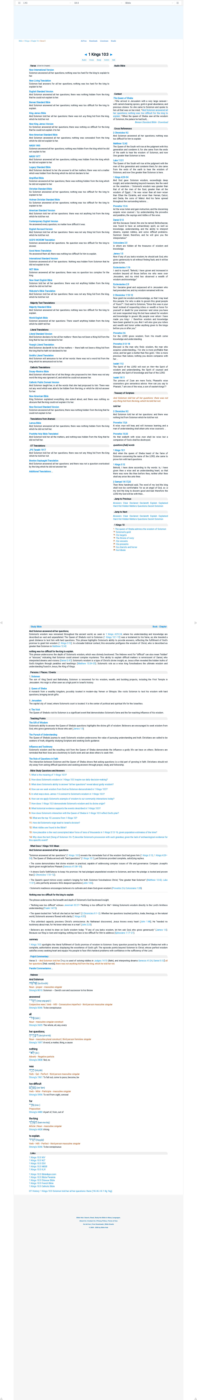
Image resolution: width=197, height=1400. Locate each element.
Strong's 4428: (36, 1129)
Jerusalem (36, 700)
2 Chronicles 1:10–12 (44, 874)
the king (161, 113)
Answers (117, 503)
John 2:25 (86, 924)
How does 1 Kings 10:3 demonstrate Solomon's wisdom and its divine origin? (68, 803)
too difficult (146, 113)
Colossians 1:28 (133, 888)
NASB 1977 (34, 156)
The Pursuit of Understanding (43, 734)
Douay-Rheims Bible (39, 371)
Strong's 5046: (36, 1007)
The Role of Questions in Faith (43, 759)
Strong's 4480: (36, 1112)
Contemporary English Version (43, 221)
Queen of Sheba (39, 688)
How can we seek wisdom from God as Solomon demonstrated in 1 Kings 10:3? (69, 789)
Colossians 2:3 (120, 243)
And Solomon (148, 110)
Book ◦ (156, 626)
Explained (163, 503)
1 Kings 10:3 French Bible (41, 1183)
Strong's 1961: (36, 1077)
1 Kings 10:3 (73, 855)
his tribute (121, 550)
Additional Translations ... (41, 471)
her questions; (120, 113)
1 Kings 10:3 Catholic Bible (42, 1186)
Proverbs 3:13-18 (121, 344)
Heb (113, 60)
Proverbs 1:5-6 (120, 206)
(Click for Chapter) (43, 66)
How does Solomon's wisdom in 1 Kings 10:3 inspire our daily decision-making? (69, 779)
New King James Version (41, 124)
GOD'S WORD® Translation (42, 240)
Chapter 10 (34, 41)
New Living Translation (40, 80)
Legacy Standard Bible (40, 167)
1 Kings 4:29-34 (120, 177)
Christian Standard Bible (40, 189)
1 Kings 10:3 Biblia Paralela (42, 1177)
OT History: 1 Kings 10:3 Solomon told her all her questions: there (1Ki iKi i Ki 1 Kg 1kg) (70, 1191)
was (138, 113)
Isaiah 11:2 (118, 363)
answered (160, 110)
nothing (131, 113)
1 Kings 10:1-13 (112, 637)
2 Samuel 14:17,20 (122, 481)
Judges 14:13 (100, 960)
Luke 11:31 (118, 160)
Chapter (163, 626)
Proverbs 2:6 (119, 333)
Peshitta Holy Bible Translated (43, 434)
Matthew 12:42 (120, 143)
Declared (134, 503)
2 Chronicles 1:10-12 (123, 295)
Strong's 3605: (36, 1025)
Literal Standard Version (40, 334)
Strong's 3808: (36, 1060)
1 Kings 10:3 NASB (38, 1166)
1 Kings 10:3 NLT (37, 1160)
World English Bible (38, 318)
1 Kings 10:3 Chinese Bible (42, 1180)
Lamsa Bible (35, 423)
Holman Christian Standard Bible (44, 199)
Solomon (159, 506)
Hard (115, 506)
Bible (20, 41)
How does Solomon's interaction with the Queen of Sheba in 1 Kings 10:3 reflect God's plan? (75, 813)
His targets (121, 535)
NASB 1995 (34, 145)
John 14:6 (87, 883)
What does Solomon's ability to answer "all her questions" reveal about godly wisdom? (72, 784)
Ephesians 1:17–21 (124, 933)
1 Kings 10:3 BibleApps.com (42, 1174)
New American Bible (38, 396)
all (167, 110)
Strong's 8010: (36, 990)
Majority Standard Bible (40, 307)
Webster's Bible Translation (42, 291)
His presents (122, 544)
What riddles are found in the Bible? (49, 827)
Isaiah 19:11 (119, 377)
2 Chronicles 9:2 (120, 132)
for (154, 113)
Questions (142, 506)
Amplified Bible (36, 178)
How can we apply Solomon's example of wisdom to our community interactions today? (72, 798)
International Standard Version (43, 258)
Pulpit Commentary (39, 956)
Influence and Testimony (40, 746)
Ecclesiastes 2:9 (121, 284)
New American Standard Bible (43, 135)
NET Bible (34, 269)
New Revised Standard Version (44, 407)
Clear (125, 503)
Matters (133, 506)
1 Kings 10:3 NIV (37, 1157)
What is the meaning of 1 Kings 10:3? (49, 775)
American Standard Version (42, 210)
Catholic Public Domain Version (44, 382)
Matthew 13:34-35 (86, 663)
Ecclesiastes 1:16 (121, 267)
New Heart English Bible (40, 280)
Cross (91, 60)
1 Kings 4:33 (79, 916)
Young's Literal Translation (41, 344)
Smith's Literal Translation (41, 355)
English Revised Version (41, 229)
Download (163, 122)
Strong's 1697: (36, 1042)
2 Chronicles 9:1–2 (91, 913)
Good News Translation (40, 250)
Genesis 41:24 (145, 960)
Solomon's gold (123, 532)
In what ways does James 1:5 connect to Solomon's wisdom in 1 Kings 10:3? (68, 794)
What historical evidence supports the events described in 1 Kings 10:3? (66, 808)
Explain (153, 503)
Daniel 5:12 (118, 220)
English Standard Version (41, 91)
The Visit (35, 709)
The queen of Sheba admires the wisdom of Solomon (140, 529)
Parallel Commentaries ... (41, 968)
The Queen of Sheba (123, 98)
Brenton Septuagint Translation (43, 460)
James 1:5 (118, 253)
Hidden (125, 506)
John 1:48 (145, 921)
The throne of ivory (125, 538)
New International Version (41, 70)
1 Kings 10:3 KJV (37, 1169)
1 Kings (26, 41)
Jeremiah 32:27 (71, 905)
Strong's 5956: (36, 1094)
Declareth (144, 503)
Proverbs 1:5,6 (120, 422)
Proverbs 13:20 (120, 434)
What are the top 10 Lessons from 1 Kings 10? (55, 818)
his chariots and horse (126, 547)
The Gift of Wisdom (38, 722)
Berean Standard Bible (39, 102)
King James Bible (37, 113)
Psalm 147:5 (50, 908)
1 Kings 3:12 (119, 464)
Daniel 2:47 (65, 660)
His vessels (122, 541)
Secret (151, 506)
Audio (84, 60)
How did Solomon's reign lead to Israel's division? (56, 822)
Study (99, 60)
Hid (119, 506)
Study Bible (36, 626)
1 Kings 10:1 (119, 450)
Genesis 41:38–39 (72, 866)
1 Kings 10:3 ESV (37, 1163)
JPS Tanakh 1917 (37, 450)
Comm (107, 60)
